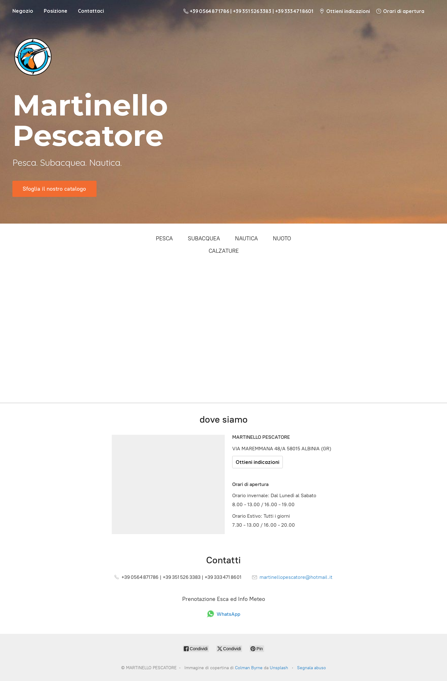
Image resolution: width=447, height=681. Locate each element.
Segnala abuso (311, 667)
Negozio (22, 11)
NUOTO (282, 238)
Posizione (55, 11)
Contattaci (91, 11)
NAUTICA (246, 238)
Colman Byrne (249, 667)
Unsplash (279, 667)
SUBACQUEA (204, 238)
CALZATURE (224, 250)
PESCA (164, 238)
